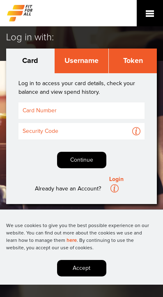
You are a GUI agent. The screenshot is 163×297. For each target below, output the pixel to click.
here (72, 240)
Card (30, 61)
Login (116, 179)
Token (133, 61)
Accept (81, 268)
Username (81, 61)
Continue (81, 160)
